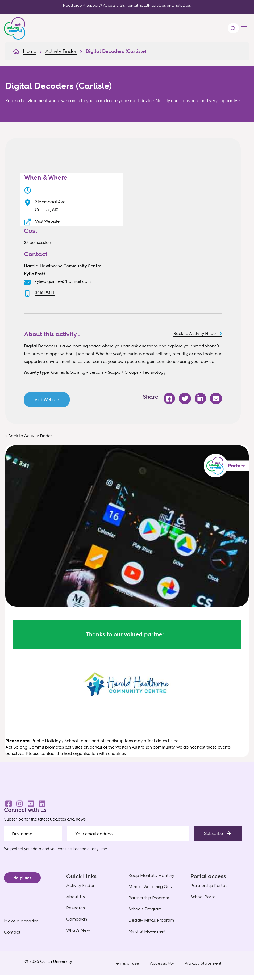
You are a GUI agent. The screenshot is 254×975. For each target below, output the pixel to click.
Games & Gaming (68, 372)
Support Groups (123, 372)
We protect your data (22, 848)
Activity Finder (80, 885)
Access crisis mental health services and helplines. (147, 5)
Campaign (76, 919)
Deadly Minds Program (151, 920)
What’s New (78, 930)
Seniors (96, 372)
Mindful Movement (147, 931)
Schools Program (145, 908)
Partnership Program (148, 897)
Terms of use (126, 963)
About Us (75, 896)
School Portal (203, 896)
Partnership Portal (208, 885)
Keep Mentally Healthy (151, 875)
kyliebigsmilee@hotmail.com (63, 281)
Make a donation (21, 920)
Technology (154, 372)
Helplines (22, 878)
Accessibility (162, 963)
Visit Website (47, 221)
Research (75, 907)
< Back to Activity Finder (28, 436)
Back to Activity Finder (195, 333)
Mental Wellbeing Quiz (150, 886)
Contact (12, 932)
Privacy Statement (203, 963)
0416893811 (45, 292)
